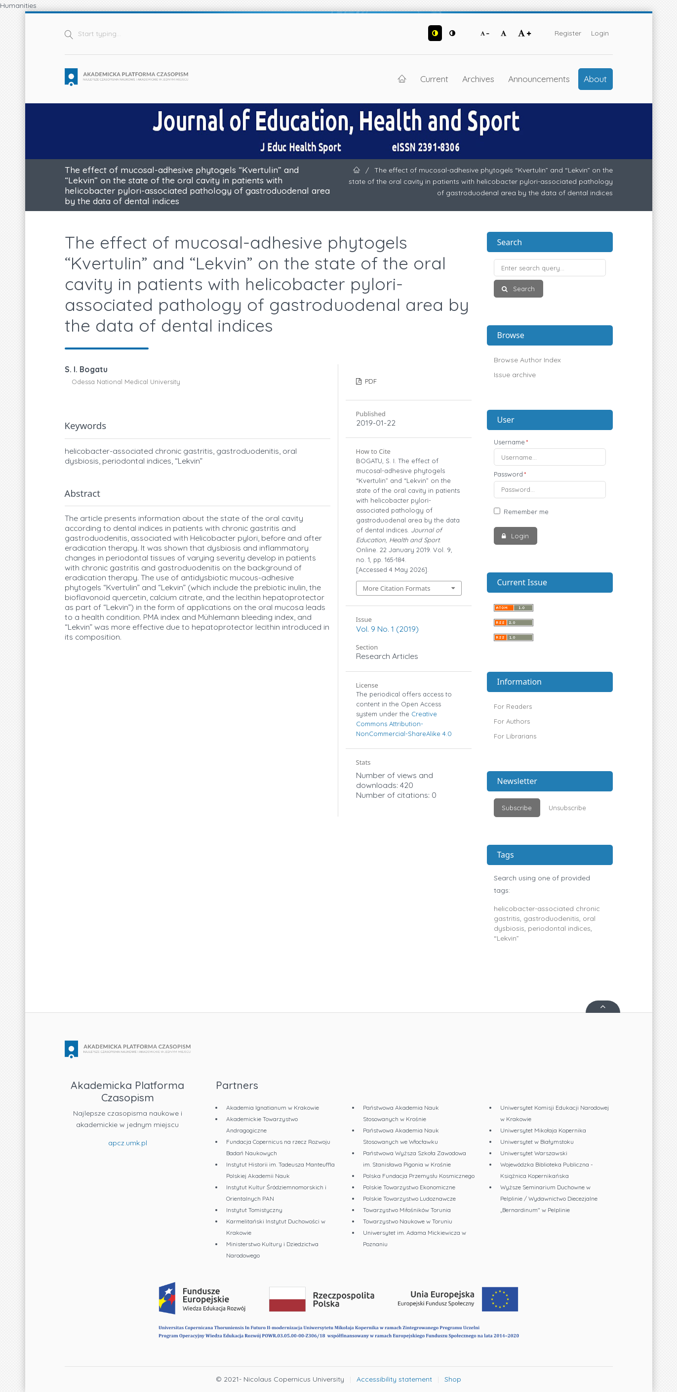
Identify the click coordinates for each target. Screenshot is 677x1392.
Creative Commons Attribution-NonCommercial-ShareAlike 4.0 (404, 724)
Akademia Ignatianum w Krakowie (272, 1107)
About (595, 78)
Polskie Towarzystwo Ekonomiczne (409, 1187)
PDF (370, 381)
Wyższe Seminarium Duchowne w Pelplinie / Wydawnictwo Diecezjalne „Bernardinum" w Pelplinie (548, 1198)
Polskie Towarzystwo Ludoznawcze (409, 1198)
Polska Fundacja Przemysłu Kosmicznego (419, 1175)
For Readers (513, 706)
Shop (452, 1379)
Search (523, 289)
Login (600, 33)
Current (434, 78)
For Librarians (515, 736)
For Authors (512, 721)
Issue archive (515, 374)
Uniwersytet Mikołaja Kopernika (543, 1130)
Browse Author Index (527, 359)
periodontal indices (559, 928)
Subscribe (517, 808)
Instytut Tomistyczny (254, 1210)
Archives (478, 78)
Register (568, 33)
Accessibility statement (394, 1379)
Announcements (539, 78)
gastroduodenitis (551, 918)
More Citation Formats (397, 588)
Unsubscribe (567, 808)
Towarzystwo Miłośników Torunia (407, 1210)
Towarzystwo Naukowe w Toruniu (407, 1221)
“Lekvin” (506, 938)
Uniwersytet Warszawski (533, 1153)
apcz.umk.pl (127, 1142)
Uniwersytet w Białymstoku (537, 1141)
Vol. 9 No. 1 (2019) (387, 629)
